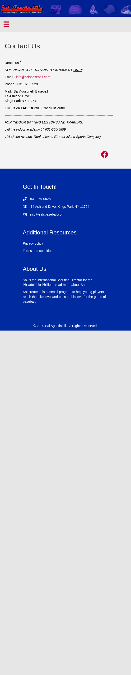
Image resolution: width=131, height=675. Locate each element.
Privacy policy (33, 243)
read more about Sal (70, 285)
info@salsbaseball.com (33, 77)
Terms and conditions (38, 251)
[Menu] (6, 24)
